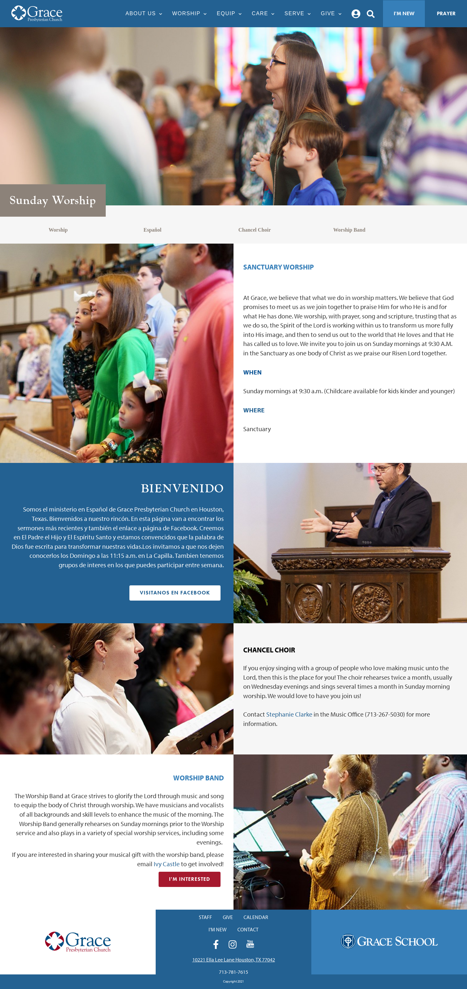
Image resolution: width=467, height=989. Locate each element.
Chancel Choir (254, 230)
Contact (247, 929)
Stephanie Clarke (289, 714)
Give (333, 13)
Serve (299, 13)
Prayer (446, 13)
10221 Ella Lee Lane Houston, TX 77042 (233, 959)
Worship (191, 13)
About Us (146, 13)
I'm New (404, 13)
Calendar (256, 917)
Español (153, 230)
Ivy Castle (167, 864)
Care (265, 13)
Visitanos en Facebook (175, 592)
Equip (231, 13)
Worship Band (349, 230)
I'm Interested (189, 879)
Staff (205, 917)
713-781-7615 (233, 972)
